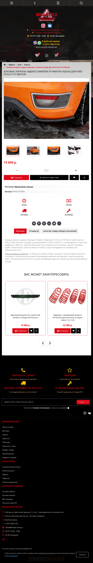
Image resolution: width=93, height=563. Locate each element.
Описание (20, 231)
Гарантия (5, 438)
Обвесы (5, 474)
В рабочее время (51, 41)
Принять (82, 554)
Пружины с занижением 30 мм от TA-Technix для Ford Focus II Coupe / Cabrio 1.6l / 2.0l (67, 317)
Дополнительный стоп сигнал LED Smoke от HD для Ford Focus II (25, 316)
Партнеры (6, 442)
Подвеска (5, 478)
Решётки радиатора (9, 482)
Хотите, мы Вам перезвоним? (46, 47)
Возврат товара (8, 450)
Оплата (5, 435)
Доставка (5, 431)
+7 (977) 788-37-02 (51, 44)
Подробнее (13, 556)
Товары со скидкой (9, 457)
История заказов (8, 495)
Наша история (7, 427)
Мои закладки (7, 499)
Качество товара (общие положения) (59, 231)
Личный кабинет (8, 491)
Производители (8, 454)
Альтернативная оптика (11, 467)
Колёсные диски (8, 471)
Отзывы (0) (34, 231)
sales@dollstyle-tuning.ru (12, 527)
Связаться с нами (9, 446)
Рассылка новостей (9, 503)
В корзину (20, 331)
